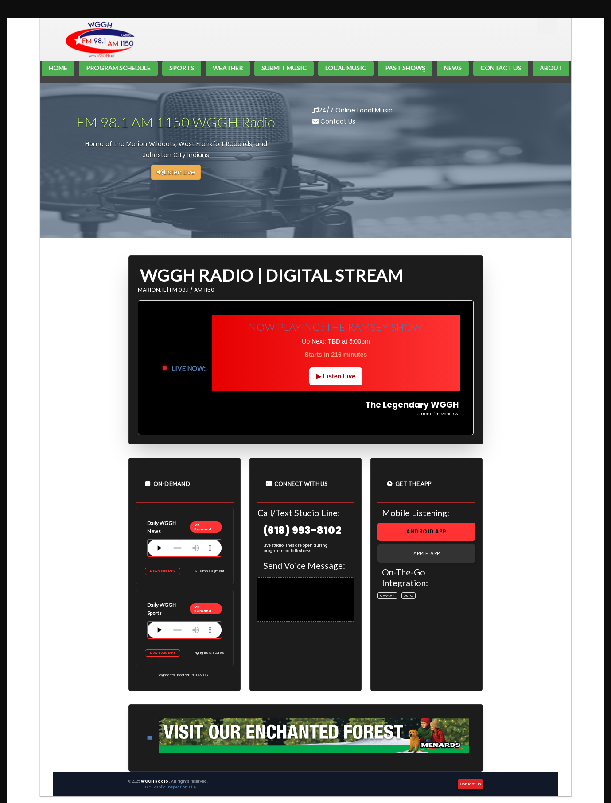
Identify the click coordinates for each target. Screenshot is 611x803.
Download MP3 (162, 570)
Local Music (345, 68)
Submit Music (284, 68)
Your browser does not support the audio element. (184, 548)
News (453, 68)
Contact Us (500, 68)
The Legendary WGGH (225, 33)
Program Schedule (118, 68)
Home (58, 68)
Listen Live (176, 172)
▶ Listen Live (335, 376)
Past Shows (405, 68)
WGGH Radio (155, 781)
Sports (181, 68)
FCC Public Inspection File (170, 787)
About (551, 68)
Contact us (470, 784)
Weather (228, 68)
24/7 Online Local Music (352, 110)
